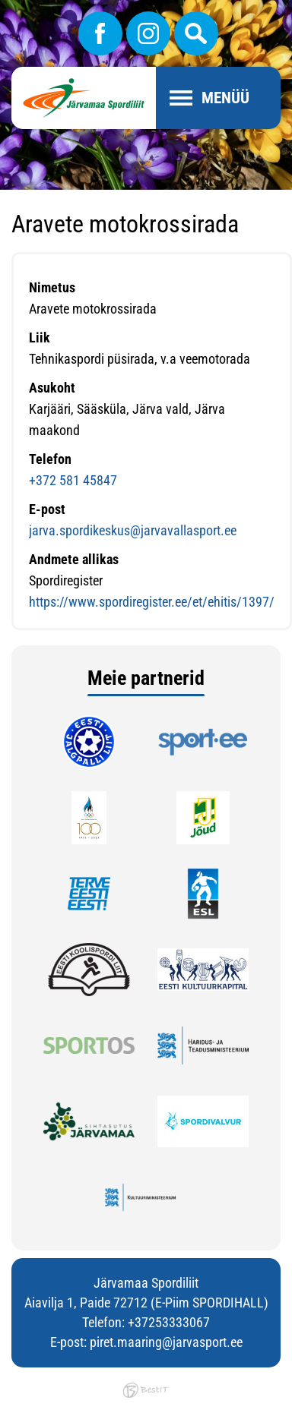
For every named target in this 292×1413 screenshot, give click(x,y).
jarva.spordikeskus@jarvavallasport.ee (132, 530)
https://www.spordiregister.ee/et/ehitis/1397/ (152, 602)
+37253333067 (169, 1322)
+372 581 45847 (73, 480)
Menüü (225, 98)
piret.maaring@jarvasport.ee (166, 1342)
